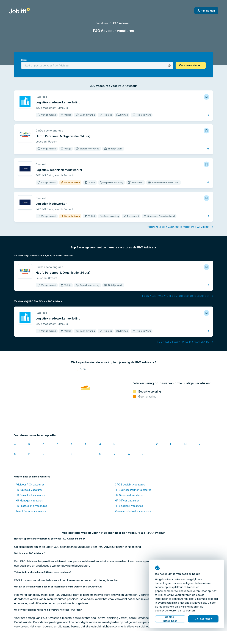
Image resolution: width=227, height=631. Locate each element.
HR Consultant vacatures (30, 495)
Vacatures (102, 23)
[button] (169, 65)
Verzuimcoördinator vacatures (133, 511)
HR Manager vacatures (29, 500)
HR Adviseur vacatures (29, 489)
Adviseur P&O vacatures (30, 484)
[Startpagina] (19, 11)
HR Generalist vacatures (129, 495)
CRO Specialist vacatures (130, 484)
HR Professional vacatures (31, 505)
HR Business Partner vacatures (133, 489)
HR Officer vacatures (127, 500)
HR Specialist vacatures (129, 505)
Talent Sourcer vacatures (31, 511)
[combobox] (97, 65)
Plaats (24, 60)
